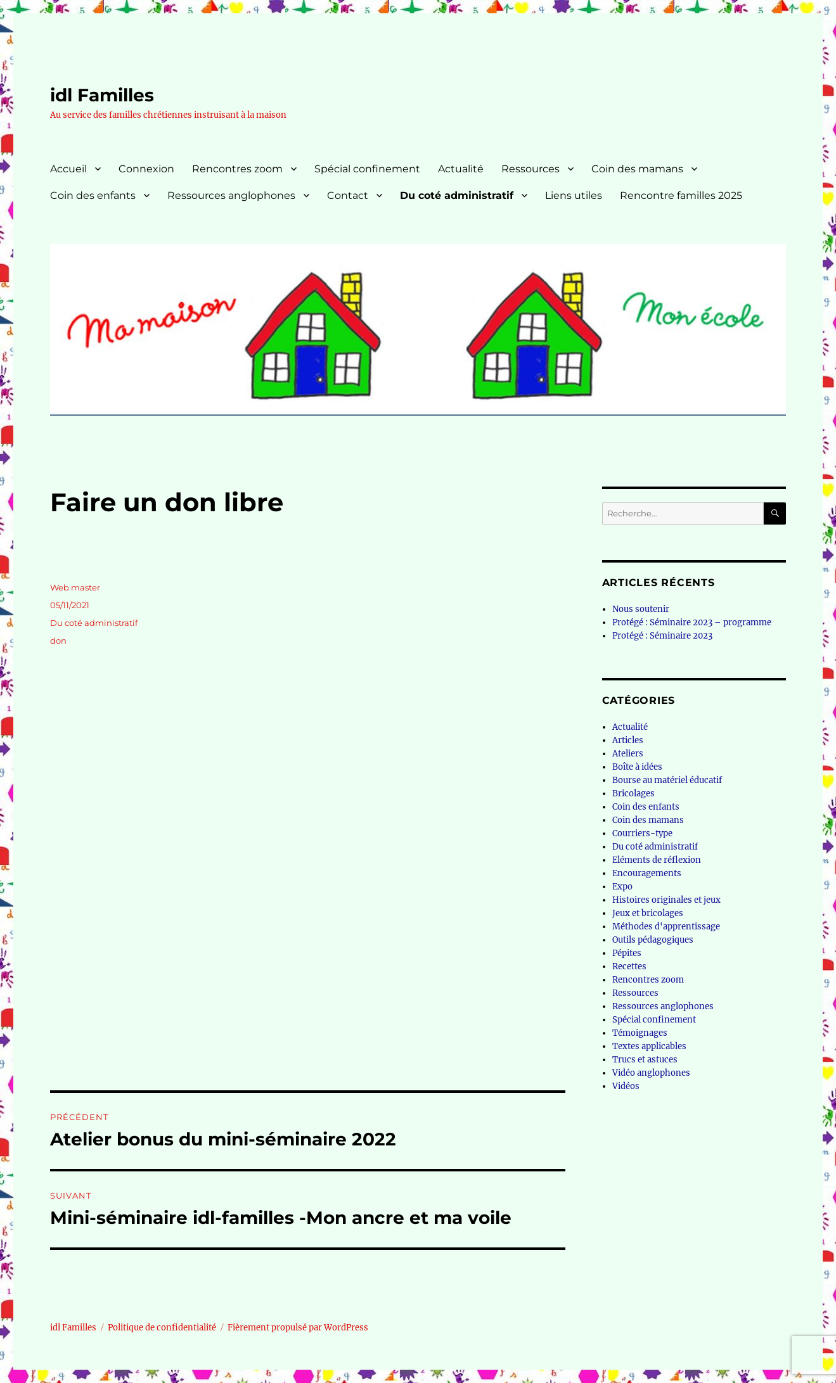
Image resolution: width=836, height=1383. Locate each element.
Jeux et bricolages (647, 913)
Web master (75, 587)
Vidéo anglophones (651, 1073)
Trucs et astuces (645, 1059)
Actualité (461, 169)
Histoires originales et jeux (666, 900)
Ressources (530, 169)
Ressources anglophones (231, 195)
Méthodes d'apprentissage (666, 926)
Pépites (626, 953)
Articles (627, 740)
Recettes (629, 966)
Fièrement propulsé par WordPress (298, 1327)
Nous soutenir (640, 609)
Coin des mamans (637, 169)
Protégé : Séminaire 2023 (662, 635)
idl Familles (102, 95)
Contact (347, 195)
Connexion (146, 169)
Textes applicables (649, 1046)
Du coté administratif (456, 195)
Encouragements (646, 873)
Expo (622, 886)
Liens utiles (573, 195)
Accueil (68, 169)
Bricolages (633, 793)
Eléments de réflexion (656, 860)
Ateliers (627, 753)
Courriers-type (642, 833)
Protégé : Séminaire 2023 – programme (691, 622)
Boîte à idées (637, 767)
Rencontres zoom (237, 169)
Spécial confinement (367, 169)
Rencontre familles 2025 (681, 195)
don (58, 640)
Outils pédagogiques (652, 939)
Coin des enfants (93, 195)
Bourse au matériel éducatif (667, 780)
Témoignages (639, 1033)
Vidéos (626, 1086)
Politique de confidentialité (162, 1327)
